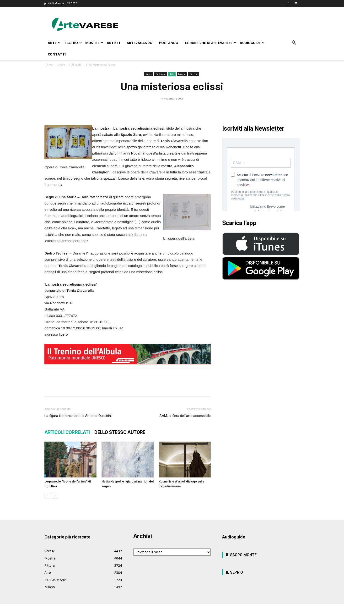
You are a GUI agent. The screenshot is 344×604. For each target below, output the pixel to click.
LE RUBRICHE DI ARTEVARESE (210, 42)
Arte (172, 74)
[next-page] (55, 496)
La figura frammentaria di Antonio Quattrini (78, 416)
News (61, 65)
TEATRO (73, 42)
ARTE (54, 42)
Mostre (182, 74)
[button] (294, 43)
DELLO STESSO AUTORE (119, 432)
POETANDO (168, 42)
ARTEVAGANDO (139, 42)
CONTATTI (57, 54)
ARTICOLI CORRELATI (67, 432)
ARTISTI (113, 42)
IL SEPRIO (234, 572)
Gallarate (75, 65)
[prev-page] (47, 496)
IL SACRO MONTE (241, 555)
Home (48, 65)
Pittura (194, 74)
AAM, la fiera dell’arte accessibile (185, 416)
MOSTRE (94, 42)
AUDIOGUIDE (252, 42)
